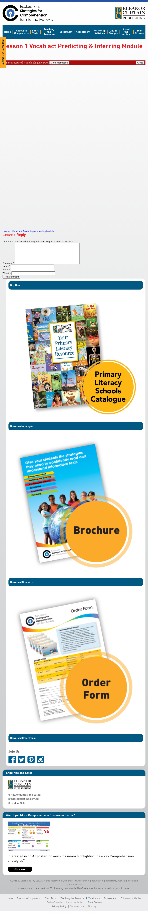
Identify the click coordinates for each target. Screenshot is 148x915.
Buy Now (15, 289)
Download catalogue (21, 430)
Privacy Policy (59, 910)
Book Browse (139, 32)
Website (7, 277)
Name (6, 270)
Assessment (83, 31)
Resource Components (21, 32)
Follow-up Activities (99, 32)
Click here (20, 873)
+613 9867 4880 (16, 806)
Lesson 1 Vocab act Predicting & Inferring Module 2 (29, 231)
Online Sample (113, 32)
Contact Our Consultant (3, 52)
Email (6, 273)
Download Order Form (23, 741)
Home (7, 31)
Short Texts (35, 32)
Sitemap (92, 910)
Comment (8, 267)
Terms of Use (77, 910)
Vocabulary (66, 31)
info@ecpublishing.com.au (23, 802)
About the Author (126, 32)
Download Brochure (21, 586)
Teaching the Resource (49, 32)
